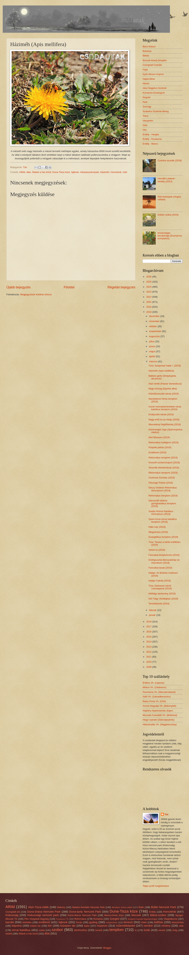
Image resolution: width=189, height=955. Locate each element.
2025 (149, 281)
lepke (87, 925)
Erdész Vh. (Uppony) (153, 682)
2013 (149, 646)
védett (8, 933)
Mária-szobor (158, 915)
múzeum (102, 925)
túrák (147, 930)
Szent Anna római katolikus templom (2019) (162, 520)
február (153, 610)
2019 (149, 312)
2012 (149, 651)
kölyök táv (35, 925)
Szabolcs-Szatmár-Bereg (156, 111)
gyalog (93, 922)
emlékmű (44, 922)
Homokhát (116, 172)
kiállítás (158, 922)
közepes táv (68, 925)
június (152, 346)
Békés (146, 55)
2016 (149, 631)
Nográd (146, 97)
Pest (145, 102)
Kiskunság (11, 915)
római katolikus (21, 930)
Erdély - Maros (150, 143)
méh (125, 172)
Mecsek (136, 915)
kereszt (128, 922)
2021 (149, 302)
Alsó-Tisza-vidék (38, 907)
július (152, 341)
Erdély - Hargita (151, 134)
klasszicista (178, 922)
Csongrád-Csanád (152, 65)
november (154, 321)
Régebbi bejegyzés (121, 287)
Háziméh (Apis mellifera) (161, 370)
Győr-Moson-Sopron (153, 74)
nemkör (148, 925)
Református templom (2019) (163, 457)
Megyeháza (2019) (158, 532)
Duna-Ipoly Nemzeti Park (85, 911)
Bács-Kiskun (149, 46)
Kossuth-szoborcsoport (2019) (164, 462)
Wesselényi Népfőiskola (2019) (164, 424)
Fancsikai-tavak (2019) (160, 567)
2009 (149, 667)
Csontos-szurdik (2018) (170, 160)
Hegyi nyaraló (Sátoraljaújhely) (158, 719)
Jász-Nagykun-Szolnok (155, 88)
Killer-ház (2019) (157, 527)
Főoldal (69, 287)
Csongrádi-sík (12, 911)
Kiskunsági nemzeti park (43, 915)
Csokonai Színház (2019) (161, 477)
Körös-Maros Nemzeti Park (82, 915)
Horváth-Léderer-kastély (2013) (166, 180)
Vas (144, 129)
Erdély (152, 911)
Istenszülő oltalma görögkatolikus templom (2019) (162, 503)
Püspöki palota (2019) (159, 447)
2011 (149, 656)
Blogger (107, 947)
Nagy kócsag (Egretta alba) (162, 388)
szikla (42, 930)
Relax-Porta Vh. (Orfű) (154, 701)
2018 (149, 621)
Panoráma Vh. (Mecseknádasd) (159, 692)
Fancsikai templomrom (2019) (163, 555)
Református (80, 918)
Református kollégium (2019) (163, 442)
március (153, 361)
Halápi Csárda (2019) (159, 580)
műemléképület (125, 925)
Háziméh (104, 172)
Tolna (145, 116)
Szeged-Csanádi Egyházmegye (142, 919)
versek (161, 930)
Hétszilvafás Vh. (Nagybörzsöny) (160, 724)
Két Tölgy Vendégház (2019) (163, 598)
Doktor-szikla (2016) (168, 214)
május (152, 351)
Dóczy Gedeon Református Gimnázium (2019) (162, 489)
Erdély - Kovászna (152, 139)
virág (174, 930)
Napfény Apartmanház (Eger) (158, 710)
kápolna (17, 925)
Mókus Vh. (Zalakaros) (154, 687)
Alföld (22, 172)
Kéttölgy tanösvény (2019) (162, 593)
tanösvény (80, 930)
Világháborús (170, 918)
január (152, 615)
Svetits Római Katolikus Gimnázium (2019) (160, 512)
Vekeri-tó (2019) (156, 549)
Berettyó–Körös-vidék (122, 907)
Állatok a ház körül (41, 172)
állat (28, 172)
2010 (149, 661)
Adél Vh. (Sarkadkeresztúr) (157, 696)
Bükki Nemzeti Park (163, 907)
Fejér (145, 69)
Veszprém (148, 120)
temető (98, 930)
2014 (149, 641)
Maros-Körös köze (114, 915)
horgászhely (111, 922)
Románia (98, 918)
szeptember (155, 331)
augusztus (154, 336)
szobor (57, 930)
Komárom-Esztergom (154, 92)
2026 (149, 276)
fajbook (75, 172)
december (154, 316)
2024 (149, 286)
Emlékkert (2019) (157, 452)
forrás (79, 922)
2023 (149, 291)
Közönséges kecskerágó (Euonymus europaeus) (170, 236)
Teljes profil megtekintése (156, 886)
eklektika (26, 922)
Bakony (61, 907)
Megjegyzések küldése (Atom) (36, 294)
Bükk (141, 907)
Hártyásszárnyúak (89, 172)
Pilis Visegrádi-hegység (36, 918)
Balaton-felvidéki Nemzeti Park (88, 907)
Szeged (114, 918)
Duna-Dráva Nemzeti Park (44, 911)
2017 (149, 626)
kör (50, 925)
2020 (149, 306)
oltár (181, 925)
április (152, 356)
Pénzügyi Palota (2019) (160, 482)
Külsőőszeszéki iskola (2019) (163, 393)
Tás (166, 814)
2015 (149, 636)
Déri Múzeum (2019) (159, 437)
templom (116, 930)
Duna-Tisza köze (61, 172)
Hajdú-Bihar (149, 79)
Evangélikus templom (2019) (163, 537)
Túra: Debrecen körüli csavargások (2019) (160, 587)
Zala (145, 125)
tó (136, 930)
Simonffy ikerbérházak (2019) (163, 467)
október (153, 326)
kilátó (144, 922)
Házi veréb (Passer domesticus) (165, 383)
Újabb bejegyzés (18, 287)
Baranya (147, 51)
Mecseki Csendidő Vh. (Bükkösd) (160, 715)
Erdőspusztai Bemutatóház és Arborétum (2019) (164, 561)
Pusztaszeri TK (62, 919)
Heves (146, 83)
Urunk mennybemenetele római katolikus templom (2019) (164, 408)
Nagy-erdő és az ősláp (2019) (163, 419)
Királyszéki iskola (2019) (161, 414)
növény (165, 925)
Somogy (147, 106)
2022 (149, 296)
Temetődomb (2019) (158, 603)
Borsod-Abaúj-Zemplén (155, 60)
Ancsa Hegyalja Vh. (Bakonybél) (159, 706)
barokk (9, 922)
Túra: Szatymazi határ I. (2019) (164, 365)
